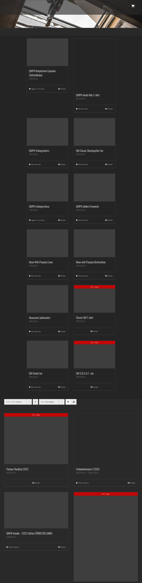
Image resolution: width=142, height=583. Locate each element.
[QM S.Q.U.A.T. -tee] (94, 354)
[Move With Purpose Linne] (47, 243)
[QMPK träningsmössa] (47, 187)
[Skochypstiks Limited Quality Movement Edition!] (106, 536)
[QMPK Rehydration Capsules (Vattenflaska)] (47, 52)
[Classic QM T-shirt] (94, 299)
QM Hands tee (35, 373)
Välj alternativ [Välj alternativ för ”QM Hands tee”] (36, 387)
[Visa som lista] (73, 402)
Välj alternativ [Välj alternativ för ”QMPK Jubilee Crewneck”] (83, 220)
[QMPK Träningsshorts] (47, 132)
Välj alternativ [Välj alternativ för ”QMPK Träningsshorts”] (36, 164)
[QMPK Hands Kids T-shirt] (94, 64)
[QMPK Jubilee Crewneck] (94, 187)
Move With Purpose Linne (41, 262)
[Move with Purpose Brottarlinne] (94, 243)
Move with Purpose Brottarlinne (91, 262)
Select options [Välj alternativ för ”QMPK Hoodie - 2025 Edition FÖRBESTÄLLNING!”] (13, 547)
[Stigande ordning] (35, 402)
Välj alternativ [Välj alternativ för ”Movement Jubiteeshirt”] (36, 331)
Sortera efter (14, 402)
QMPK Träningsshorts (39, 150)
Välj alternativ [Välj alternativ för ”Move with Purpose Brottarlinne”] (83, 276)
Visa (47, 402)
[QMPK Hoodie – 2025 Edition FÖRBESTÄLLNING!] (36, 510)
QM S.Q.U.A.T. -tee (85, 373)
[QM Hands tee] (47, 354)
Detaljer (63, 89)
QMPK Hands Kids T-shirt (88, 95)
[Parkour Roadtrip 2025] (36, 438)
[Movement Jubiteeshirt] (47, 299)
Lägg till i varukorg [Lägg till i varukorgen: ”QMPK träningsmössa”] (37, 220)
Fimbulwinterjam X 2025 (88, 469)
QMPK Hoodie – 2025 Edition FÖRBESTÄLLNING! (29, 533)
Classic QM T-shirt (84, 317)
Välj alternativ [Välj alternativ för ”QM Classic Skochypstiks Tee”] (83, 164)
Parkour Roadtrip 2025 (17, 469)
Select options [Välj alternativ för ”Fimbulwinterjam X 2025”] (83, 483)
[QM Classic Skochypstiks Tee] (94, 132)
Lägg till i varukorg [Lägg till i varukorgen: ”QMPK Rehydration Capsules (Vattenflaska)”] (37, 89)
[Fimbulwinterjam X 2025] (106, 438)
